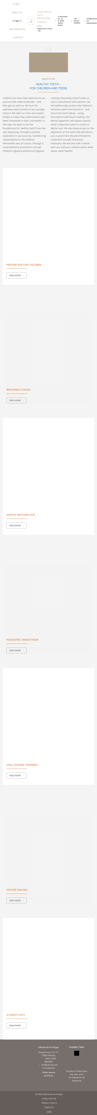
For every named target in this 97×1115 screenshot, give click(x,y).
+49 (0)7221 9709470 (75, 21)
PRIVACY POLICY (49, 1103)
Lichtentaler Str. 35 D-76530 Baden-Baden (61, 20)
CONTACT (49, 1107)
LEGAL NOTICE (49, 1098)
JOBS (49, 1111)
